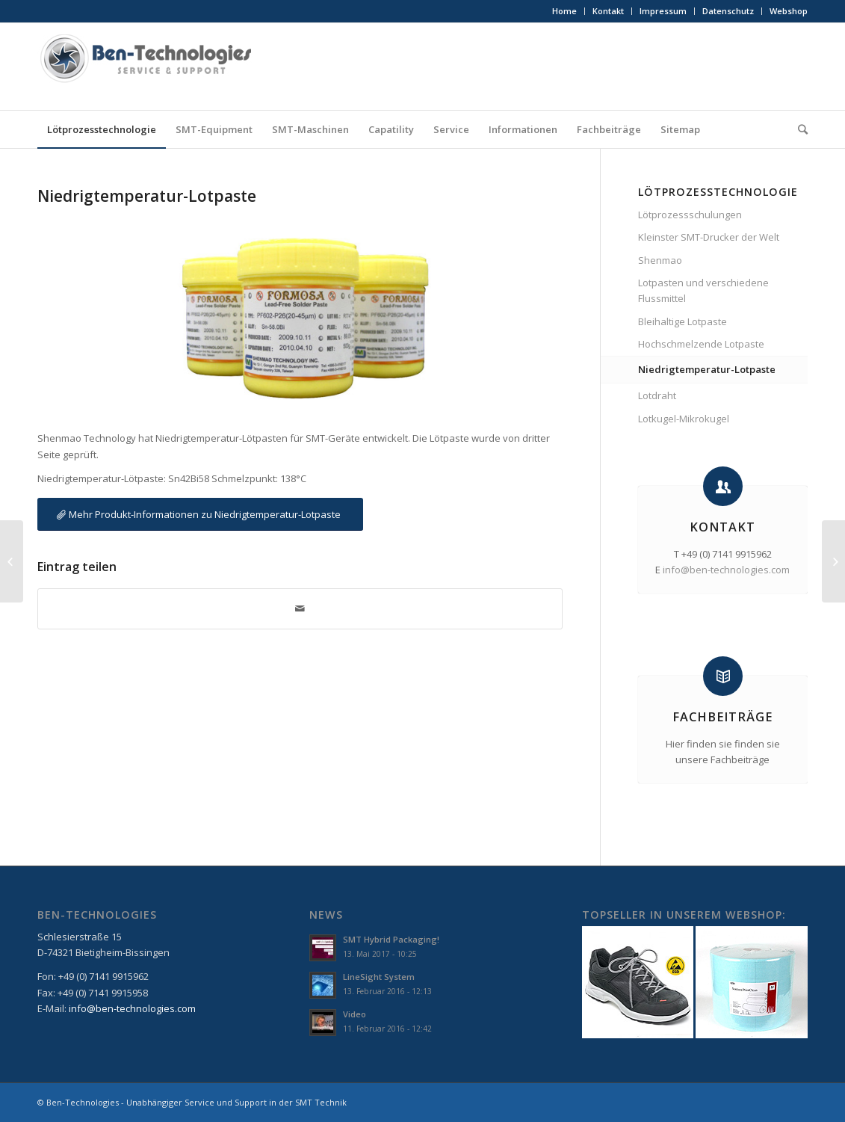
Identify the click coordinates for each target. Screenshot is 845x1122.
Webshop (789, 10)
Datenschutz (728, 10)
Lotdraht (657, 395)
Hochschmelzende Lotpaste (701, 344)
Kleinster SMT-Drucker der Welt (708, 237)
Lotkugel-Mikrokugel (683, 418)
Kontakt (608, 10)
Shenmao (660, 260)
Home (564, 10)
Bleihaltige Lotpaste (682, 321)
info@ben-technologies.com (726, 569)
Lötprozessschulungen (690, 214)
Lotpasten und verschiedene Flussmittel (703, 290)
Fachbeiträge (722, 717)
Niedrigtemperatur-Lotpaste (146, 195)
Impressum (663, 10)
